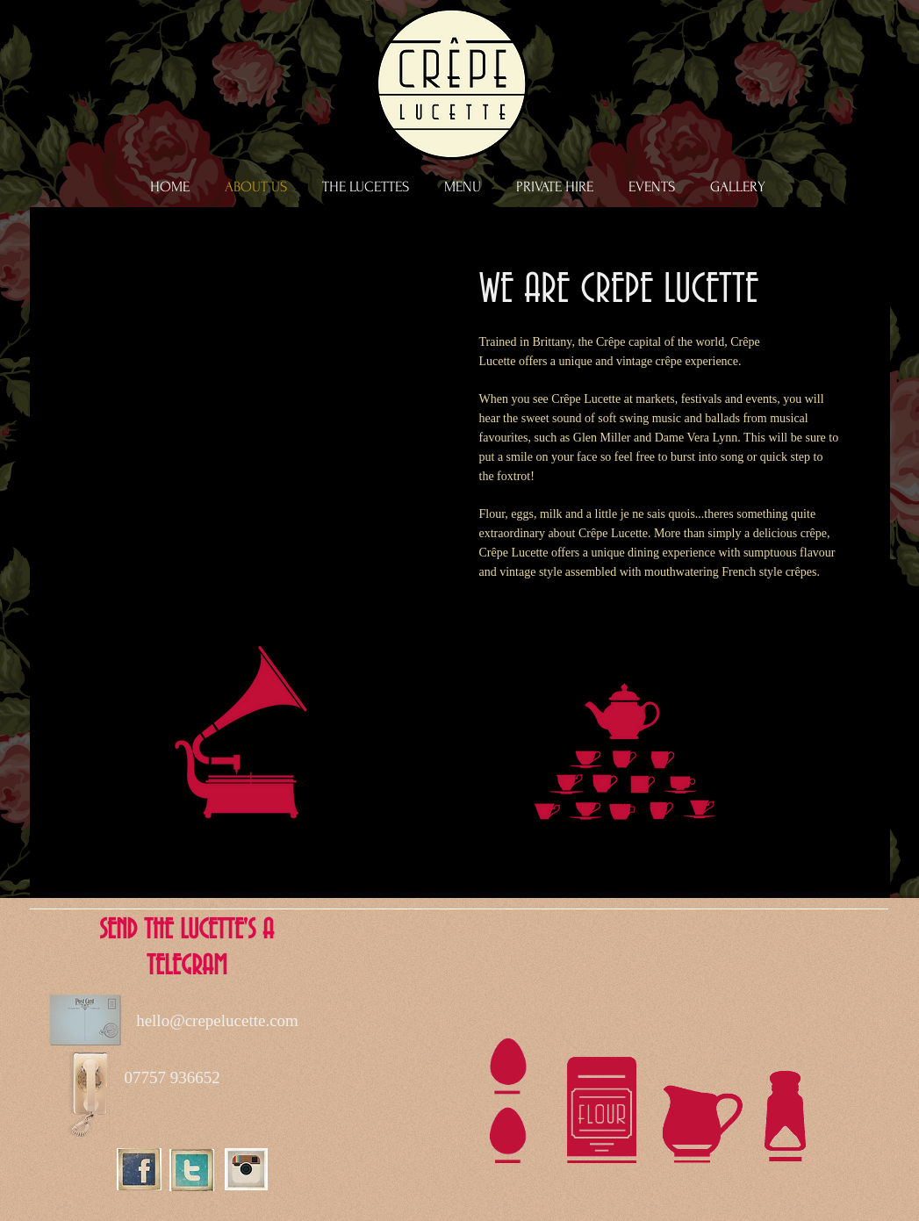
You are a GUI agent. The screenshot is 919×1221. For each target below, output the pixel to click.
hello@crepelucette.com (217, 1020)
